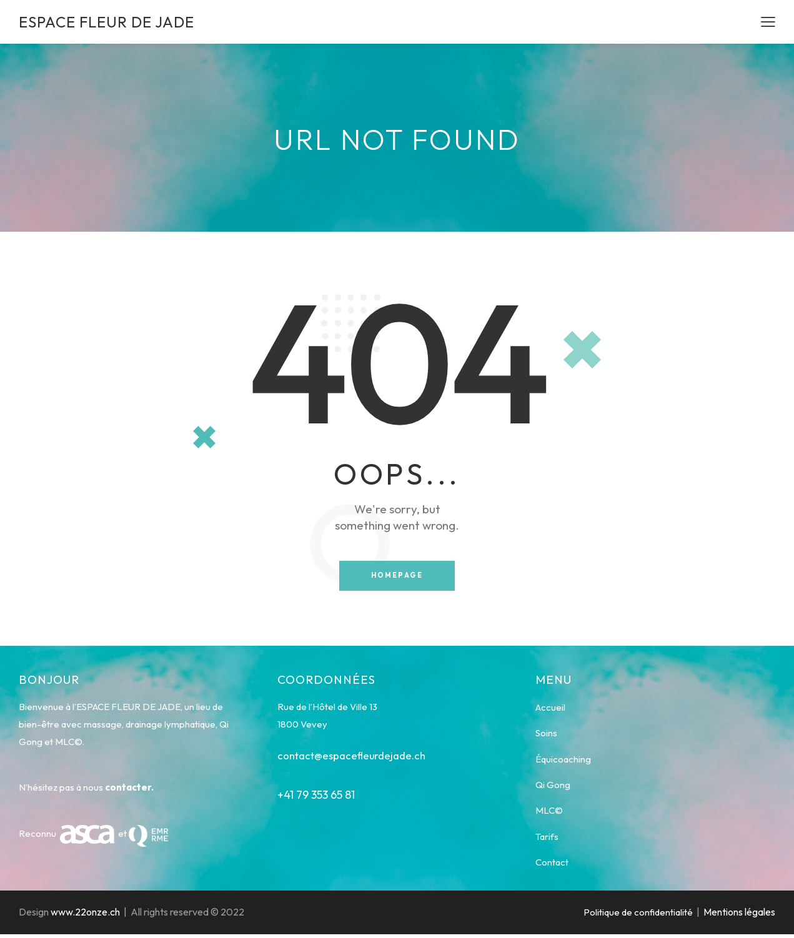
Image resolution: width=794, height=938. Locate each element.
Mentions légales (739, 916)
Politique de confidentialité (638, 916)
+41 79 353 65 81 (316, 795)
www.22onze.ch (85, 916)
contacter (128, 788)
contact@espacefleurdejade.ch (352, 756)
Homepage (397, 575)
